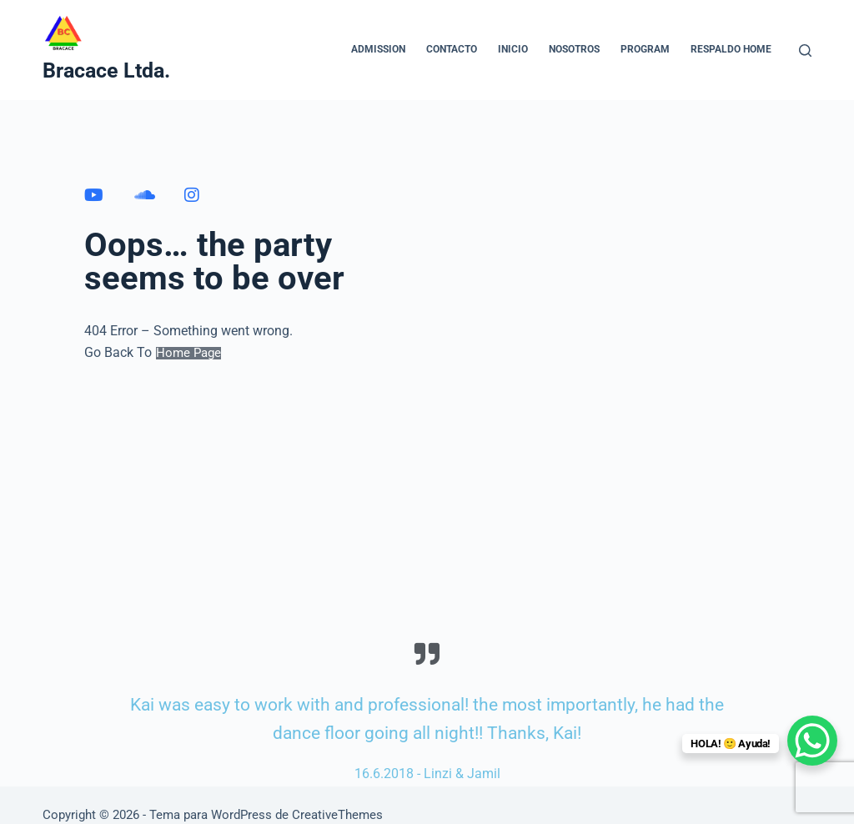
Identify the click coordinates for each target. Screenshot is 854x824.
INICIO (513, 49)
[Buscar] (805, 50)
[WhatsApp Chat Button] (812, 741)
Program (645, 49)
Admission (378, 49)
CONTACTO (451, 49)
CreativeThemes (337, 814)
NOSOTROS (574, 49)
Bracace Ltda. (106, 70)
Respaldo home (731, 49)
